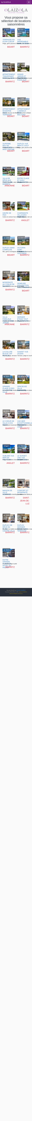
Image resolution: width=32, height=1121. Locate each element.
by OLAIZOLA (6, 2)
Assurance (20, 593)
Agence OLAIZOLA (23, 591)
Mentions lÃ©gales (13, 593)
